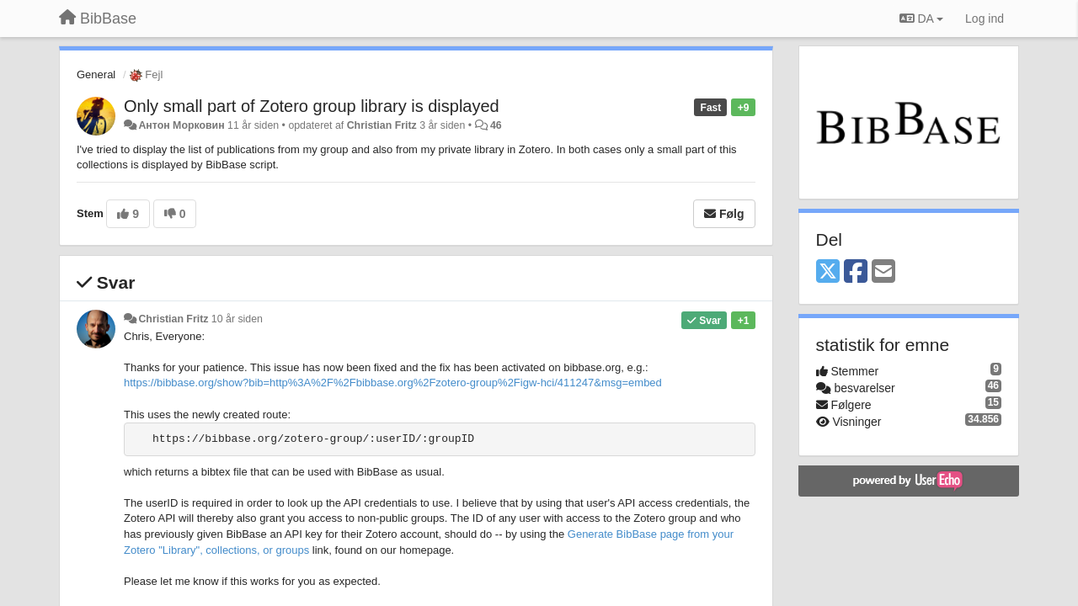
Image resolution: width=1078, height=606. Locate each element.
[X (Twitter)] (828, 272)
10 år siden (237, 319)
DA (921, 18)
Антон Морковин (181, 125)
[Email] (883, 272)
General (96, 74)
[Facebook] (855, 272)
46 (496, 125)
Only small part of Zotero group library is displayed (311, 106)
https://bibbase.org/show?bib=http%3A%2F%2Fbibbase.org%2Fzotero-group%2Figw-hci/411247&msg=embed (393, 382)
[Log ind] (984, 18)
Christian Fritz (382, 125)
